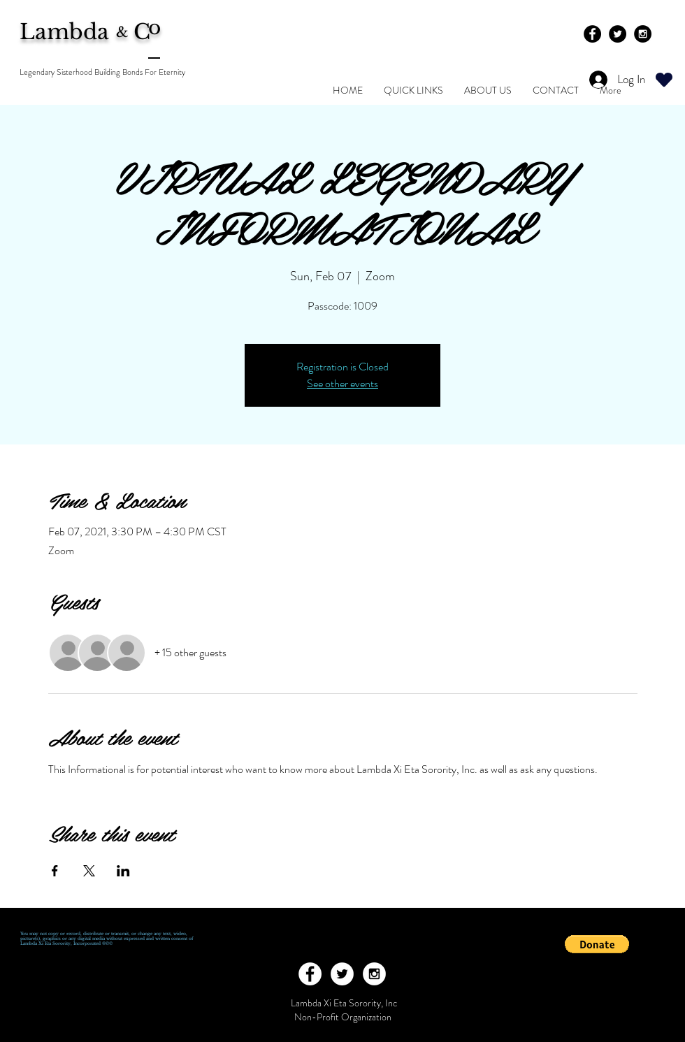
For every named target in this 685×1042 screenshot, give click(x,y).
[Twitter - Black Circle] (617, 34)
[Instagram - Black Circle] (642, 34)
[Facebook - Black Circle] (592, 34)
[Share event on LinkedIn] (123, 870)
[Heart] (664, 79)
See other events (342, 383)
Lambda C (94, 32)
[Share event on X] (89, 870)
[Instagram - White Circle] (374, 973)
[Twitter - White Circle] (342, 973)
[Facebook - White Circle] (310, 973)
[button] (597, 944)
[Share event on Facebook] (55, 870)
